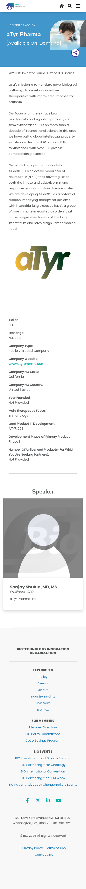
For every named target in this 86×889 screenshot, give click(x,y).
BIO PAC (43, 709)
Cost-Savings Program (43, 740)
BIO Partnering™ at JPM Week (43, 778)
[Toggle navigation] (78, 6)
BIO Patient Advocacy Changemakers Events (43, 784)
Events (43, 683)
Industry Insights (43, 696)
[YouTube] (59, 801)
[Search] (70, 5)
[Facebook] (27, 801)
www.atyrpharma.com (26, 363)
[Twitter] (38, 801)
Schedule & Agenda (22, 25)
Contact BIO (44, 854)
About (43, 690)
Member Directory (43, 727)
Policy (43, 676)
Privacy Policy (32, 848)
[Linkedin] (48, 801)
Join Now (43, 703)
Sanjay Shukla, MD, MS (33, 587)
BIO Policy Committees (43, 734)
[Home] (62, 5)
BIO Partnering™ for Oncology (43, 765)
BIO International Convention (43, 771)
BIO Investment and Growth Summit (43, 758)
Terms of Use (55, 848)
